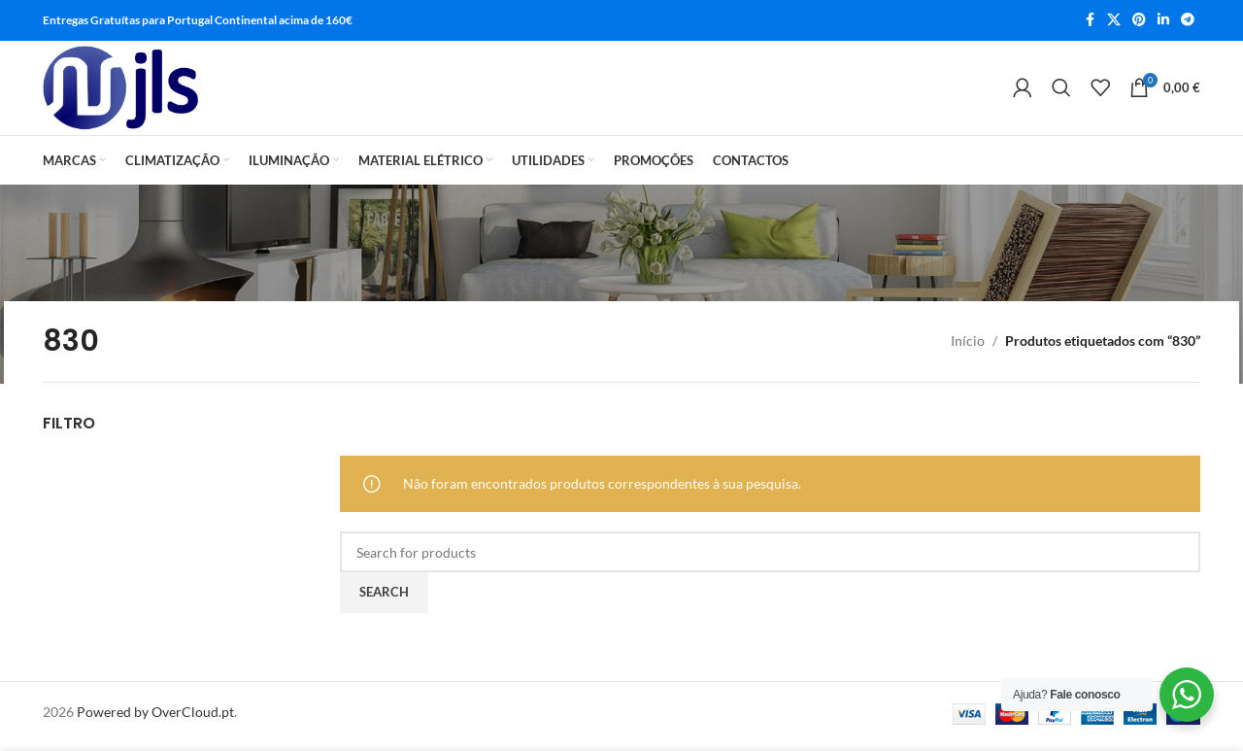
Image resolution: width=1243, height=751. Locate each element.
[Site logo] (127, 91)
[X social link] (1113, 21)
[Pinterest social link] (1139, 21)
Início (968, 347)
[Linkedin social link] (1163, 21)
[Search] (1061, 91)
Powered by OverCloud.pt (155, 718)
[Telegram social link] (1187, 21)
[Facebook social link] (1089, 21)
